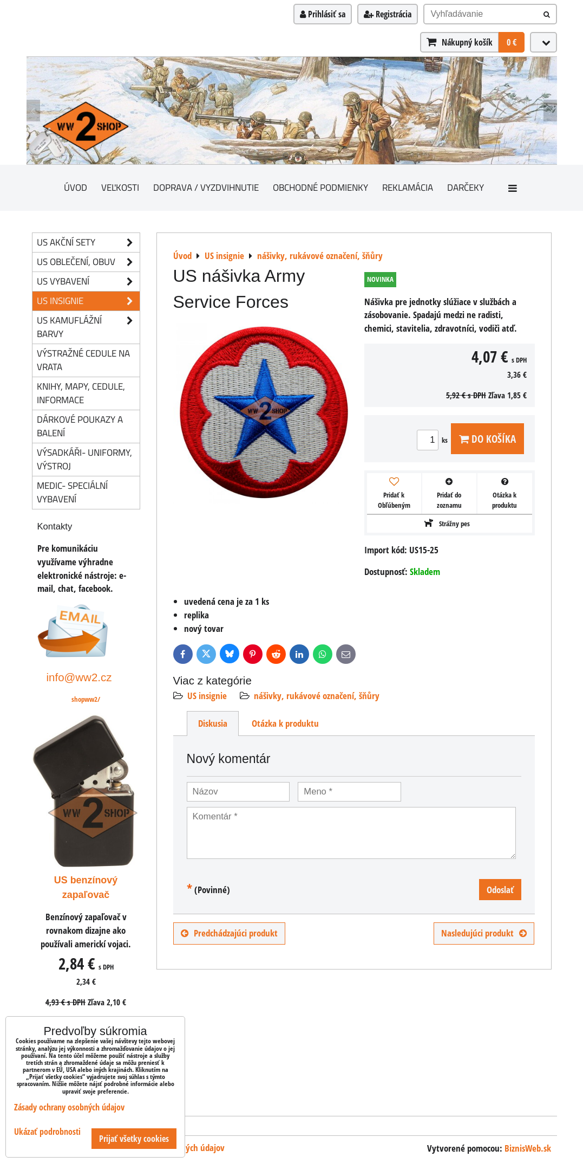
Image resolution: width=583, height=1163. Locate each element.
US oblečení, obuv (88, 262)
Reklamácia (407, 187)
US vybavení (88, 281)
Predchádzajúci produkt (229, 933)
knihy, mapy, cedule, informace (81, 392)
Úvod (75, 187)
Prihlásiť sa (322, 14)
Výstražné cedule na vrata (83, 359)
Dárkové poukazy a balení (80, 426)
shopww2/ (85, 699)
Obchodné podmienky (320, 187)
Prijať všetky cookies (134, 1139)
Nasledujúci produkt (484, 933)
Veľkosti (120, 187)
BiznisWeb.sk (528, 1148)
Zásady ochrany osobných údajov (69, 1107)
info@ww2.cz (79, 677)
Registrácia (387, 14)
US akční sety (88, 242)
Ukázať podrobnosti (47, 1131)
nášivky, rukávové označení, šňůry (316, 695)
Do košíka (487, 438)
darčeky (465, 187)
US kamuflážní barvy (88, 327)
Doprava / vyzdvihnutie (206, 187)
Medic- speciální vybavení (72, 492)
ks (434, 440)
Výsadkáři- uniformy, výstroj (84, 459)
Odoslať (500, 889)
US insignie (207, 695)
